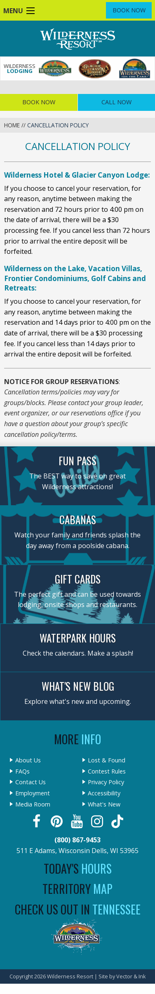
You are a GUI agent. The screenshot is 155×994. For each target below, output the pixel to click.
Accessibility (104, 793)
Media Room (32, 804)
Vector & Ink (131, 976)
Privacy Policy (106, 782)
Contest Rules (107, 771)
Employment (32, 793)
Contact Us (30, 782)
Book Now (129, 10)
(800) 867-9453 (77, 839)
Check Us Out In (78, 909)
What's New (104, 804)
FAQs (22, 771)
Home (12, 125)
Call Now (116, 102)
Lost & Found (106, 760)
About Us (28, 760)
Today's (78, 868)
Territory (77, 888)
